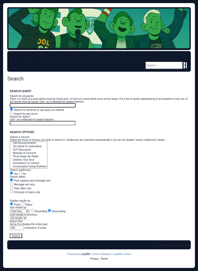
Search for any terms (24, 113)
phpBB (85, 254)
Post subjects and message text (30, 180)
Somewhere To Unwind (28, 163)
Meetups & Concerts (28, 153)
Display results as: (20, 200)
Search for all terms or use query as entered (37, 110)
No (22, 174)
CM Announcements (28, 143)
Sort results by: (18, 207)
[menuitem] (48, 56)
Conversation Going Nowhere (28, 166)
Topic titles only (20, 188)
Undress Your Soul (28, 160)
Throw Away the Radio (28, 156)
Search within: (18, 176)
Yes (14, 174)
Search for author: (20, 116)
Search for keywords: (22, 96)
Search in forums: (20, 137)
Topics (26, 204)
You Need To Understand (28, 146)
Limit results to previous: (24, 214)
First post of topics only (25, 192)
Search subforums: (20, 170)
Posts (15, 204)
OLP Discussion (28, 150)
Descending (56, 211)
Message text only (22, 184)
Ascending (39, 211)
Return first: (16, 221)
